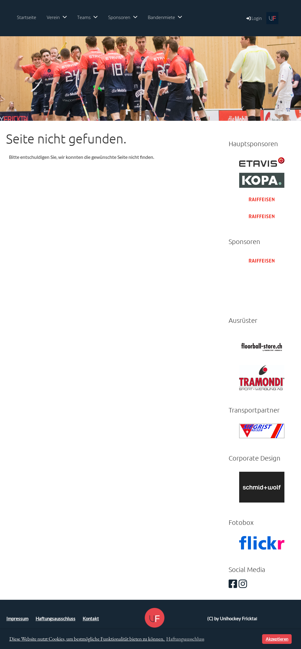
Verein (57, 17)
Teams (87, 17)
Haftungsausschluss (55, 618)
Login (254, 18)
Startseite (26, 17)
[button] (256, 639)
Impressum (17, 618)
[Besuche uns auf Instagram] (243, 584)
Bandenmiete (165, 17)
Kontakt (91, 618)
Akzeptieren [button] (277, 638)
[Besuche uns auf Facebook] (233, 584)
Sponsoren (122, 17)
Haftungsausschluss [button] (185, 638)
